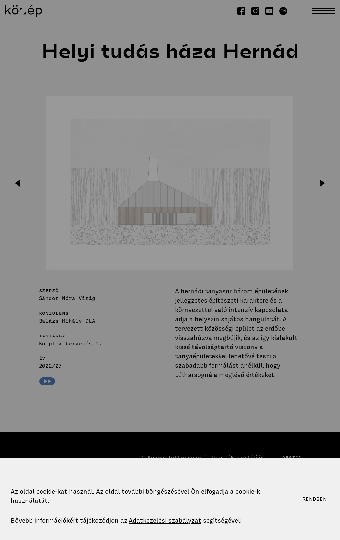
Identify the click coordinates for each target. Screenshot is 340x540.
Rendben (314, 499)
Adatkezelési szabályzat (165, 520)
